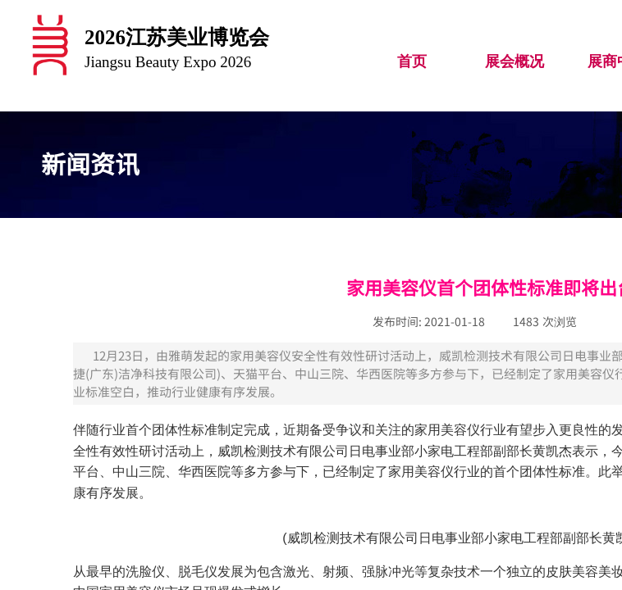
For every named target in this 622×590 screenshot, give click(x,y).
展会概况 (514, 61)
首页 (412, 61)
